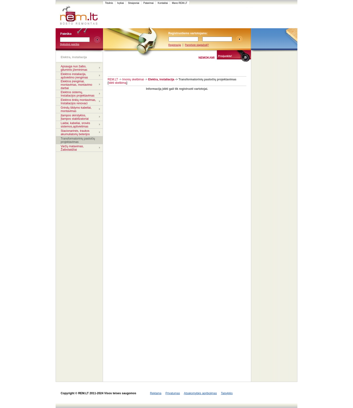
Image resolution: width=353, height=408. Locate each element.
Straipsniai (133, 3)
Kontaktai (163, 3)
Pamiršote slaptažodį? (197, 45)
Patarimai (148, 3)
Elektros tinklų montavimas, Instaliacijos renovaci (78, 101)
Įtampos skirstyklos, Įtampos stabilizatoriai (74, 117)
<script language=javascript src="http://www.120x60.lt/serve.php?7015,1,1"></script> (274, 16)
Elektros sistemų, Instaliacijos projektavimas (77, 94)
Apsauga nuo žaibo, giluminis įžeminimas (74, 68)
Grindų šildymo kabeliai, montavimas (76, 109)
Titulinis (109, 3)
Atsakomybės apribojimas (200, 393)
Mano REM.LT (179, 3)
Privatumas (172, 393)
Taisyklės (227, 393)
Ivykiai (120, 3)
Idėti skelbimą (117, 82)
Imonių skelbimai (133, 79)
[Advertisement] (194, 16)
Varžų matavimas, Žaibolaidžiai (72, 148)
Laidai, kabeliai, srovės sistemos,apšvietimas (75, 124)
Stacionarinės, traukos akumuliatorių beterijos (75, 132)
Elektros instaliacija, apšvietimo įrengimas (74, 75)
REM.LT (113, 79)
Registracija (174, 45)
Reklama (155, 393)
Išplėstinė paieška (69, 44)
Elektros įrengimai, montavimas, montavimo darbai (76, 85)
